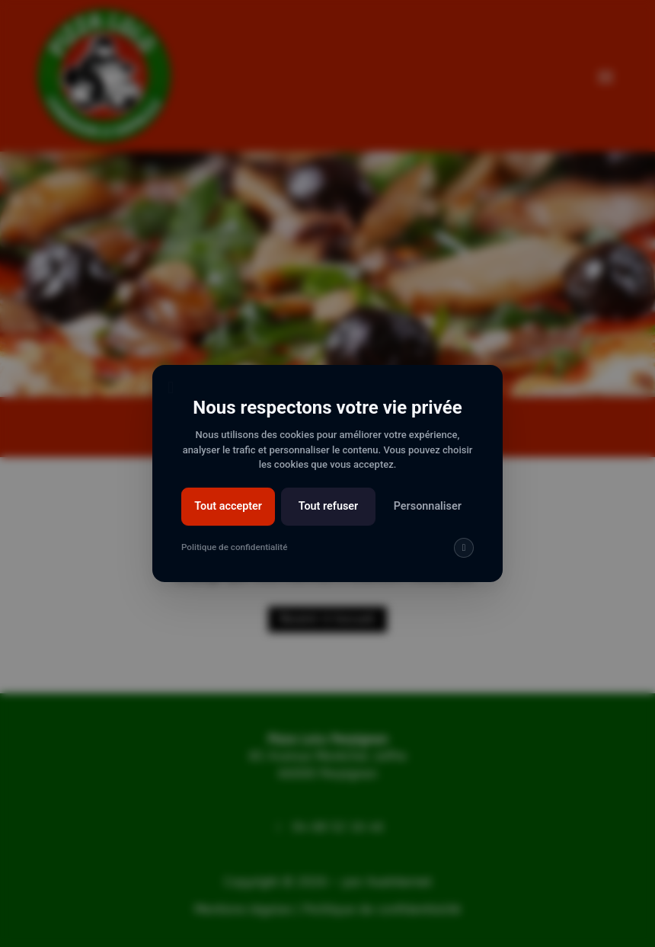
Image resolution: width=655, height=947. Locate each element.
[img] (463, 549)
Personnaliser (427, 507)
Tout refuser (328, 507)
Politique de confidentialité (235, 548)
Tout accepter (228, 507)
